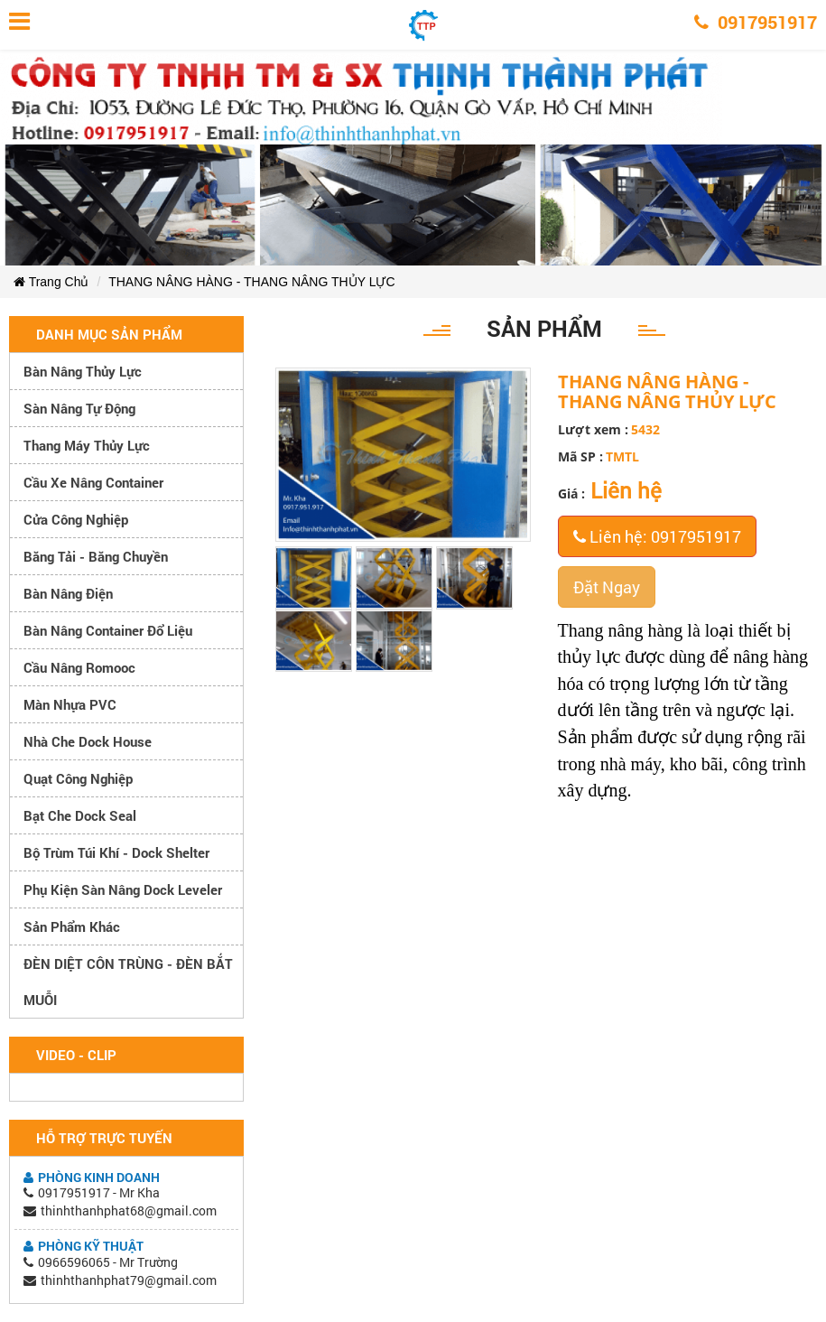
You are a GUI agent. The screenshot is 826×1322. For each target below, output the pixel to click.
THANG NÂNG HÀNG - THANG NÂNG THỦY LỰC (251, 282)
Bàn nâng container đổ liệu (107, 630)
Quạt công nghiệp (78, 778)
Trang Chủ (51, 282)
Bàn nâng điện (68, 593)
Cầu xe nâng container (93, 482)
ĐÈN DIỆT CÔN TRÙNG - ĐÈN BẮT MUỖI (128, 981)
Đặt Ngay (606, 587)
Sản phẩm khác (71, 926)
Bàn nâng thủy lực (82, 371)
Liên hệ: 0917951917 (657, 536)
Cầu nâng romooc (79, 667)
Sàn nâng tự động (79, 408)
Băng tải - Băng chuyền (95, 556)
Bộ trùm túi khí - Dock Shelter (116, 852)
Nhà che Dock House (87, 741)
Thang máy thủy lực (86, 445)
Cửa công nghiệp (75, 519)
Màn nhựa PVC (69, 704)
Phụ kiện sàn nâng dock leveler (122, 889)
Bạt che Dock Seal (79, 815)
